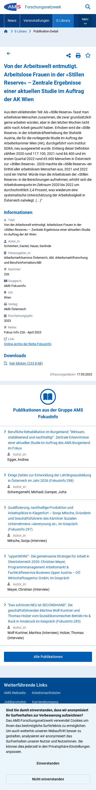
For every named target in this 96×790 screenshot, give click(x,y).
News (12, 21)
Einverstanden (48, 763)
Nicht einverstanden (48, 779)
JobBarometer (15, 702)
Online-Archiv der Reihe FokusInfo (27, 344)
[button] (85, 20)
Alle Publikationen (48, 657)
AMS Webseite (15, 693)
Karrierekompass (45, 702)
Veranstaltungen (36, 21)
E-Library (63, 21)
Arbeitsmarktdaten (46, 693)
